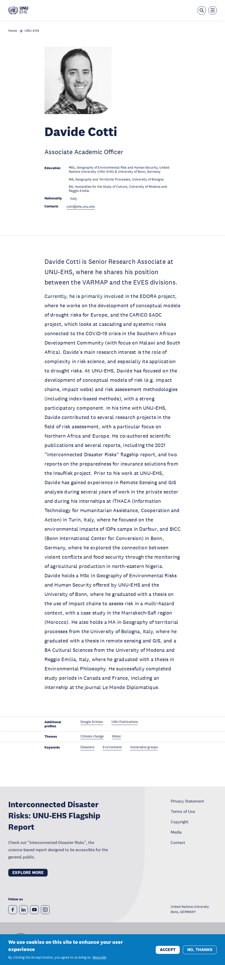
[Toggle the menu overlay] (212, 10)
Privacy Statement (187, 801)
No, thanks (199, 952)
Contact (178, 842)
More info (99, 960)
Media (176, 832)
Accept (168, 952)
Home (12, 31)
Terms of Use (183, 811)
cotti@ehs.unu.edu (80, 207)
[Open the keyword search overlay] (202, 10)
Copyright (180, 821)
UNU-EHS (32, 31)
